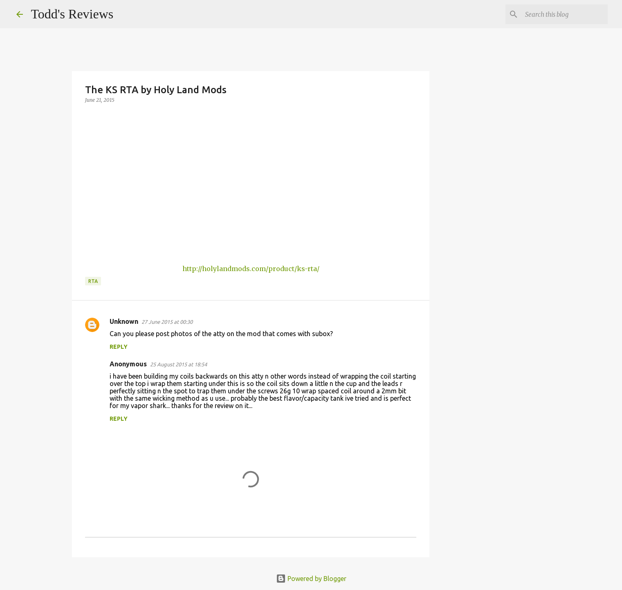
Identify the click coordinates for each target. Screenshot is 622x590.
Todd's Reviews (72, 14)
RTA (93, 281)
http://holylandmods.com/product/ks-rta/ (250, 269)
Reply (119, 346)
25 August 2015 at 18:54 (178, 364)
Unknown (124, 321)
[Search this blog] (565, 14)
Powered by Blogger (311, 578)
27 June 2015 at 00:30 (167, 322)
